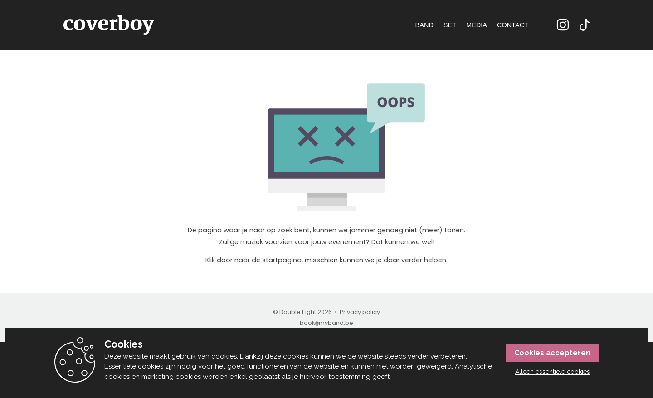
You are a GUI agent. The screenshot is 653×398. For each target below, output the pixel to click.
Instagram (562, 25)
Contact (512, 25)
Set (449, 25)
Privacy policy (360, 312)
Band (424, 25)
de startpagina (277, 260)
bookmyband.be (326, 323)
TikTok (584, 25)
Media (476, 25)
